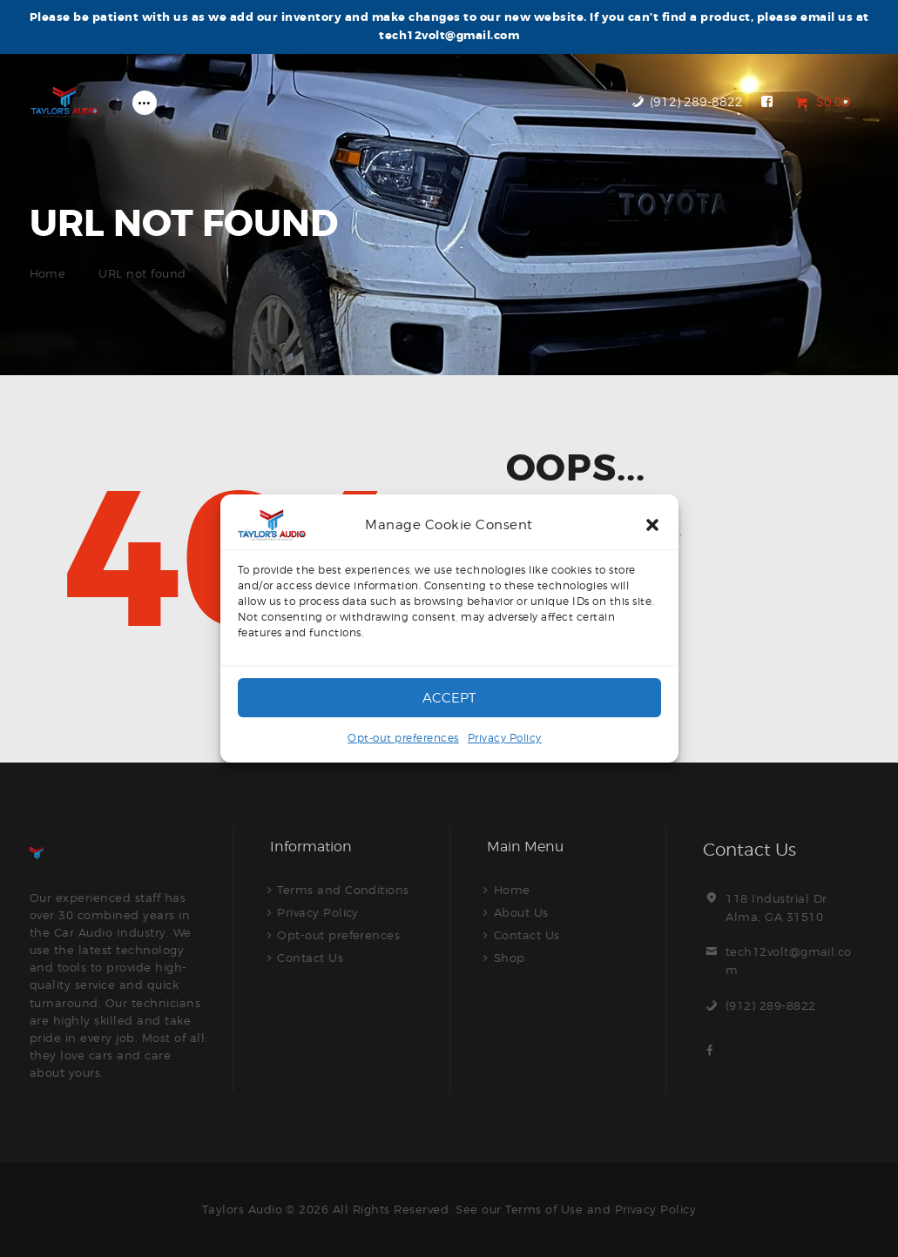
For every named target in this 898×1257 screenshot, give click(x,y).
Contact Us (310, 958)
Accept (449, 698)
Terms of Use (544, 1209)
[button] (652, 525)
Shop (509, 958)
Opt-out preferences (403, 737)
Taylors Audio (241, 1209)
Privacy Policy (505, 737)
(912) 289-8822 (771, 1005)
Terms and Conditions (343, 890)
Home (48, 273)
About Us (521, 912)
